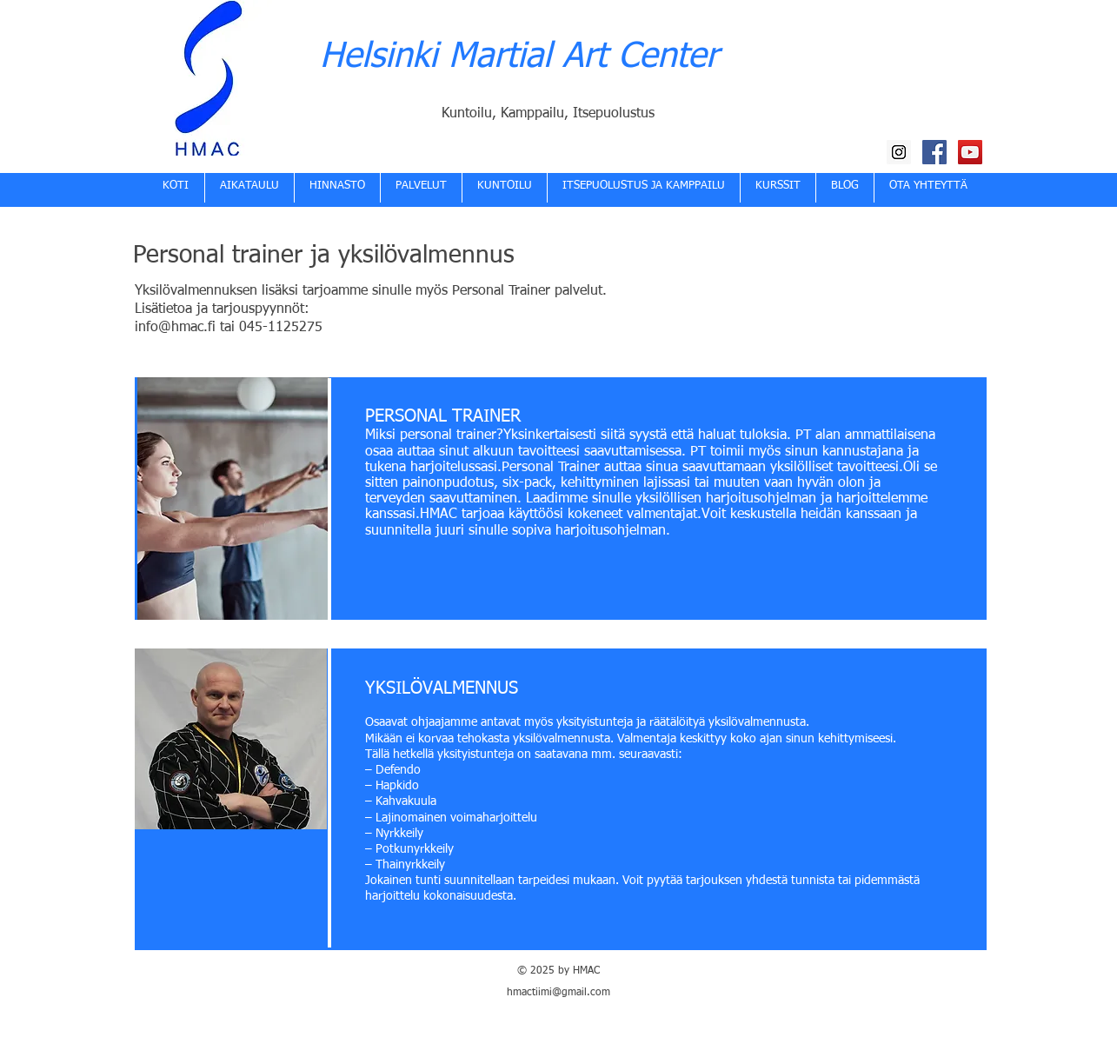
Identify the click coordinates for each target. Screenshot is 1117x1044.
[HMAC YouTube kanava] (970, 152)
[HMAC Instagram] (899, 152)
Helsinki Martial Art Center (519, 57)
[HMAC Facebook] (934, 152)
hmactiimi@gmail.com (558, 992)
